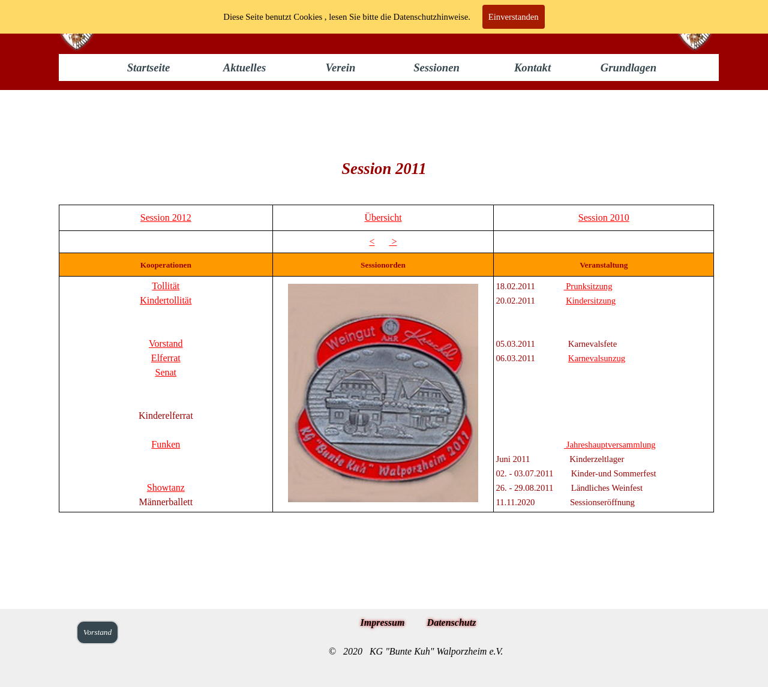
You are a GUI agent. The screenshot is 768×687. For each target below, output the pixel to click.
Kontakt (532, 67)
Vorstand (166, 343)
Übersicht (382, 217)
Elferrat (166, 358)
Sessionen (436, 67)
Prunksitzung (587, 286)
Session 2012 (165, 217)
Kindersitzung (591, 300)
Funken (165, 444)
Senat (166, 372)
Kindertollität (165, 300)
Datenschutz (451, 622)
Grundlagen (628, 67)
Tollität (165, 286)
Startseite (148, 67)
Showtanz (166, 487)
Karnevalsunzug (596, 358)
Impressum (383, 622)
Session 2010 (603, 217)
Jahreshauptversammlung (610, 444)
